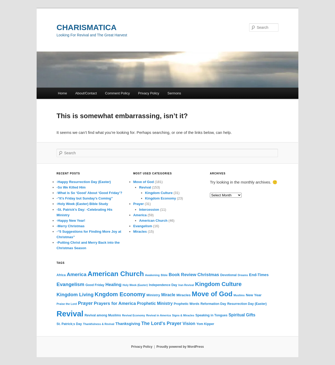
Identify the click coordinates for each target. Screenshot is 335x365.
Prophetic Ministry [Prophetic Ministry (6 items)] (154, 303)
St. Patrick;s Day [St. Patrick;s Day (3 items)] (69, 324)
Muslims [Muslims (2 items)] (239, 295)
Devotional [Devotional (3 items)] (228, 275)
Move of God (143, 182)
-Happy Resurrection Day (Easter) (84, 182)
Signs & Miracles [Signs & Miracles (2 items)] (183, 315)
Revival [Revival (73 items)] (70, 313)
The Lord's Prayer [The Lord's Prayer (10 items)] (161, 323)
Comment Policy (117, 93)
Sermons (174, 93)
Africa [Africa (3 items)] (61, 275)
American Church (153, 221)
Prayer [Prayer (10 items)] (85, 303)
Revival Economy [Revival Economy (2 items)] (133, 315)
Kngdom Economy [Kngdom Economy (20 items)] (120, 294)
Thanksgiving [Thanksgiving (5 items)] (127, 324)
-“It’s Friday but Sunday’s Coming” (85, 198)
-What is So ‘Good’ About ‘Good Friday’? (89, 193)
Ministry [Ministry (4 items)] (153, 295)
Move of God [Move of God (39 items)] (212, 294)
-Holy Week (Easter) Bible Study (82, 204)
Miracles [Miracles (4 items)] (183, 295)
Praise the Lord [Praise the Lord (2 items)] (67, 303)
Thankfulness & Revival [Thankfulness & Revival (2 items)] (98, 324)
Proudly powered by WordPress (180, 347)
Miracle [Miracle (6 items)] (168, 295)
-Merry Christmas (71, 226)
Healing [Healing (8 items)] (113, 284)
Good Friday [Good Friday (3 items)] (94, 285)
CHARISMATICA (86, 27)
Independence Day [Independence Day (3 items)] (163, 285)
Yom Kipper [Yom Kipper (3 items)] (205, 324)
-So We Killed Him (71, 187)
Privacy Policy (148, 93)
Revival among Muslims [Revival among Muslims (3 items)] (103, 315)
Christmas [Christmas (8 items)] (208, 274)
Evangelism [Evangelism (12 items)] (70, 284)
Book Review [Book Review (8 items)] (182, 274)
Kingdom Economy (160, 198)
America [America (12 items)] (76, 274)
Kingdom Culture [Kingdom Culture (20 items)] (218, 284)
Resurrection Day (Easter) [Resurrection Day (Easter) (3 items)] (247, 304)
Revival (145, 187)
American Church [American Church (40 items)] (116, 273)
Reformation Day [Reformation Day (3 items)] (213, 304)
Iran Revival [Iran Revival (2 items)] (186, 285)
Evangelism (142, 226)
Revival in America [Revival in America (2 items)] (158, 315)
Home (62, 93)
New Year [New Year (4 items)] (253, 295)
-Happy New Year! (71, 221)
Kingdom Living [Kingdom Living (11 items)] (75, 294)
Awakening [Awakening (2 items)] (152, 275)
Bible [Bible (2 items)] (164, 275)
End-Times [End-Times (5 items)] (259, 275)
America (140, 215)
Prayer (138, 204)
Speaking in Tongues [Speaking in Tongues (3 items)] (211, 315)
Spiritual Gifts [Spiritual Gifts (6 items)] (241, 315)
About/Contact (86, 93)
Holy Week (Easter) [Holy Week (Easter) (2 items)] (135, 285)
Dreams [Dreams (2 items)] (243, 275)
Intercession (149, 210)
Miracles (140, 231)
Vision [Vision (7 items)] (189, 323)
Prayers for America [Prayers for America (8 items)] (115, 303)
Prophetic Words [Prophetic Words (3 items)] (186, 304)
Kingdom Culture (158, 193)
